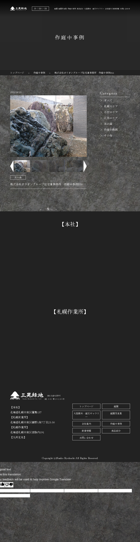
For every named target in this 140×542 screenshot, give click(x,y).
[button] (11, 166)
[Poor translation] (9, 484)
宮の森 (17, 177)
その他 (108, 135)
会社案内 (108, 8)
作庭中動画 (111, 130)
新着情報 (116, 8)
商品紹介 (80, 8)
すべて (108, 100)
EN (40, 8)
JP (35, 8)
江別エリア (111, 118)
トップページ (86, 406)
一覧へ (48, 209)
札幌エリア (111, 106)
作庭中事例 (72, 8)
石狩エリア (111, 112)
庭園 (56, 8)
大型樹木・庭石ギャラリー (94, 8)
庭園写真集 (62, 8)
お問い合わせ (125, 8)
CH (45, 8)
